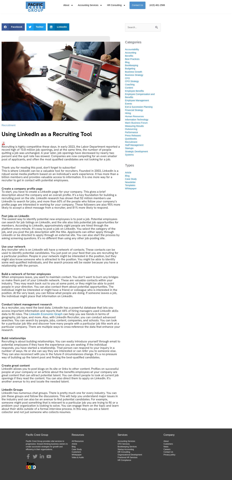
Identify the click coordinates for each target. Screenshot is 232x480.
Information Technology (136, 119)
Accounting (130, 52)
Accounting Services (90, 5)
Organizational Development (130, 455)
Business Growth (133, 72)
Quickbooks (131, 138)
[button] (13, 27)
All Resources (78, 441)
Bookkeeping (131, 65)
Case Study (131, 179)
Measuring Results (134, 126)
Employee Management (137, 100)
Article (128, 172)
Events (128, 103)
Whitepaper (131, 188)
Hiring (128, 113)
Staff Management (134, 145)
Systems (129, 154)
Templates (130, 185)
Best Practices (132, 59)
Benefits (129, 56)
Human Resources (134, 116)
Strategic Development (136, 151)
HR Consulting (116, 5)
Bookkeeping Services (127, 447)
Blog (127, 62)
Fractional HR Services (127, 457)
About (68, 5)
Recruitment (8, 125)
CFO (127, 78)
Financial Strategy (134, 110)
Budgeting (130, 68)
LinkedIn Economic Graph (46, 314)
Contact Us (137, 5)
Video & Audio (78, 457)
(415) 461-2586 (157, 5)
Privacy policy (169, 455)
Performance (131, 132)
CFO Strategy (132, 81)
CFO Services (124, 444)
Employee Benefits (134, 91)
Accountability (132, 49)
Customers (76, 452)
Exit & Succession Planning (138, 107)
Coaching (130, 84)
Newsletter (130, 182)
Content (129, 87)
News (166, 447)
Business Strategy (134, 75)
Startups (129, 148)
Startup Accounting (126, 449)
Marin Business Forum (136, 123)
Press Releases (133, 135)
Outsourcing (131, 129)
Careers (167, 449)
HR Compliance (124, 460)
